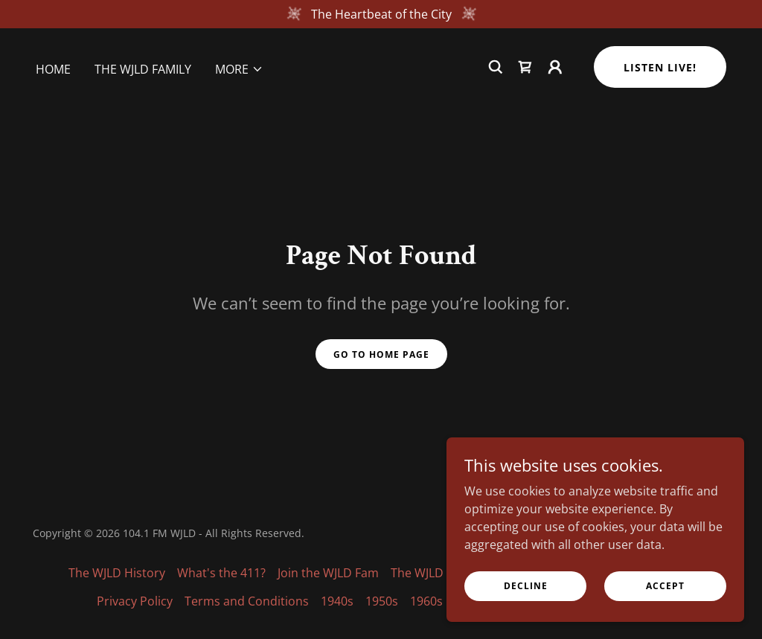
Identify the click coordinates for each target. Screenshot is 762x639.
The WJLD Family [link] (143, 69)
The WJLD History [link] (116, 573)
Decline (526, 585)
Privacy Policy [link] (135, 601)
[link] (525, 67)
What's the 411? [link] (221, 573)
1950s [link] (381, 601)
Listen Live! (660, 67)
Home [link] (53, 69)
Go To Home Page (381, 354)
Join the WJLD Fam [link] (328, 573)
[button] (239, 69)
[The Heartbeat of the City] (381, 14)
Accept (665, 585)
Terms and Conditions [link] (247, 601)
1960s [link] (426, 601)
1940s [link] (337, 601)
